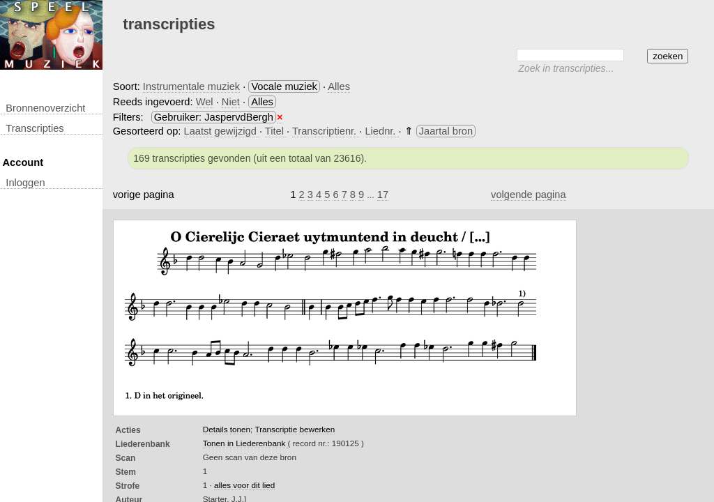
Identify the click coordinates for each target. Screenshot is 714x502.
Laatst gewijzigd (221, 131)
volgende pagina (528, 194)
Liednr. (381, 131)
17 (382, 194)
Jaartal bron (446, 131)
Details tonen (226, 429)
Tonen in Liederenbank (245, 443)
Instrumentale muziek (191, 86)
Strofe (128, 486)
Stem (126, 472)
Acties (128, 430)
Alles (339, 86)
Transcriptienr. (325, 131)
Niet (231, 101)
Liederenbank (143, 444)
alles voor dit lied (244, 484)
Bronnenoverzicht (45, 108)
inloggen (25, 182)
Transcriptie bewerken (295, 429)
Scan (126, 458)
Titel (276, 131)
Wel (204, 101)
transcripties (34, 128)
